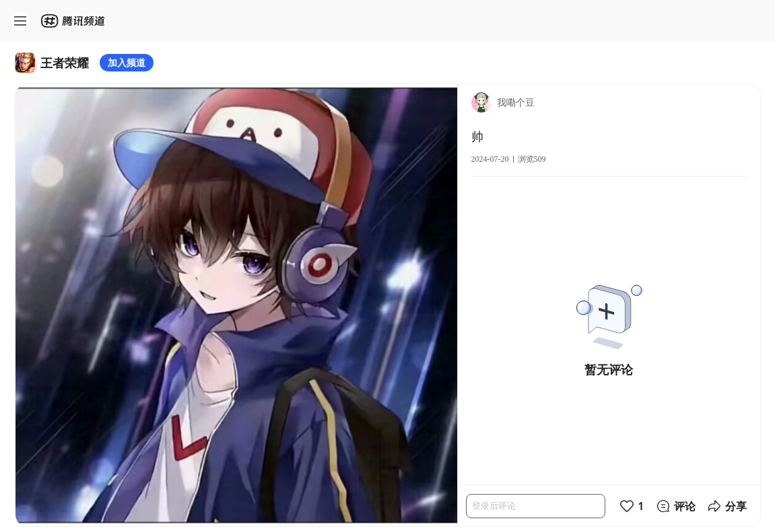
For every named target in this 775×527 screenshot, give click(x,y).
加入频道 (126, 62)
